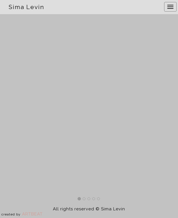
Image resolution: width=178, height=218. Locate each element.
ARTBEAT (32, 214)
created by (11, 214)
